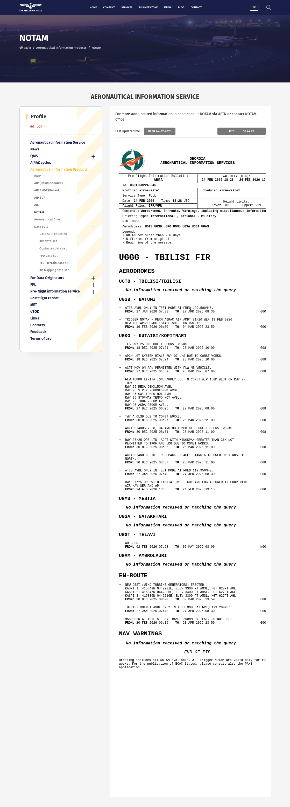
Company (109, 7)
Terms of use (41, 338)
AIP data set (48, 241)
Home (93, 7)
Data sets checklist (53, 234)
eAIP (37, 176)
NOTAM (39, 212)
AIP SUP (39, 197)
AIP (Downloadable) (48, 183)
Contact (196, 7)
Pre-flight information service (55, 291)
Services (126, 7)
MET (33, 305)
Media (168, 7)
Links (34, 318)
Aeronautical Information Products (61, 48)
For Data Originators (47, 278)
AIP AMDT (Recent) (47, 190)
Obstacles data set (53, 248)
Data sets (41, 226)
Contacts (37, 325)
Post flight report (44, 298)
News (34, 149)
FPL (33, 284)
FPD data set (48, 256)
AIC (36, 205)
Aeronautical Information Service (57, 142)
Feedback (38, 332)
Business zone (148, 7)
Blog (181, 7)
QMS (34, 156)
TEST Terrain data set (54, 263)
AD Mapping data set (54, 270)
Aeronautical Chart (48, 219)
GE (254, 7)
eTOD (34, 311)
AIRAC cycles (40, 163)
